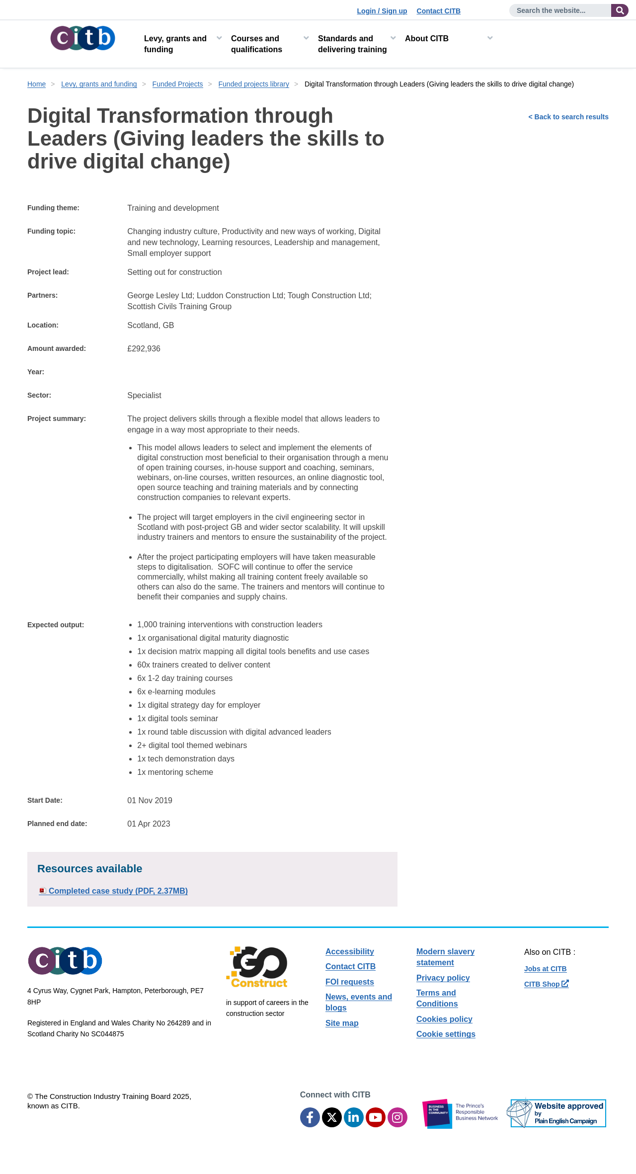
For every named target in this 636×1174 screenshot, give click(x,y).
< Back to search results (569, 117)
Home (36, 84)
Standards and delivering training (352, 44)
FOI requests (349, 982)
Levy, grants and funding (175, 44)
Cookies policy (444, 1019)
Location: (43, 325)
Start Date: (45, 800)
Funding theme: (53, 208)
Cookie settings (446, 1034)
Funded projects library (254, 84)
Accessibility (349, 951)
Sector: (39, 395)
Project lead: (48, 272)
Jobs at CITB (545, 969)
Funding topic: (51, 231)
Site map (342, 1023)
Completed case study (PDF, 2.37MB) (118, 891)
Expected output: (55, 625)
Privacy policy (443, 978)
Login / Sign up (382, 11)
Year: (35, 372)
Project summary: (56, 418)
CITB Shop (546, 984)
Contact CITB (439, 11)
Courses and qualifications (256, 44)
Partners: (42, 295)
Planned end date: (57, 824)
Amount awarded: (56, 348)
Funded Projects (178, 84)
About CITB (427, 38)
